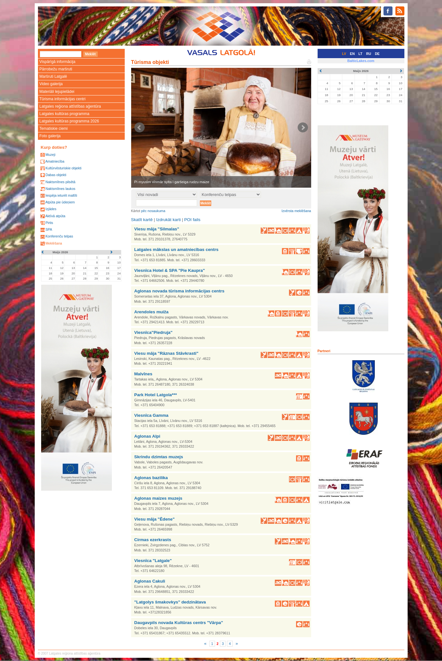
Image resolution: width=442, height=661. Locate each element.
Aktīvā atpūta (55, 216)
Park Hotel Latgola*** (155, 394)
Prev (139, 127)
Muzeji (50, 154)
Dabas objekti (55, 175)
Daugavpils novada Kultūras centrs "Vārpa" (178, 622)
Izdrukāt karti (168, 219)
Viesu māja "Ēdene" (154, 519)
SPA (48, 229)
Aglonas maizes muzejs (158, 498)
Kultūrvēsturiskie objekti (63, 168)
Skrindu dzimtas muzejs (158, 456)
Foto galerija (50, 136)
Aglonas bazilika (151, 477)
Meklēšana (53, 243)
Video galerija (51, 84)
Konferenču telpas (59, 236)
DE (377, 54)
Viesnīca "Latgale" (153, 560)
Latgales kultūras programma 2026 (69, 121)
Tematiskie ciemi (54, 128)
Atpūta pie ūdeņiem (60, 202)
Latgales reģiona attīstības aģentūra (70, 106)
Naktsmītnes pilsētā (60, 182)
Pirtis (49, 223)
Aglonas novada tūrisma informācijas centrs (179, 291)
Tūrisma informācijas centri (63, 99)
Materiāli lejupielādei (57, 91)
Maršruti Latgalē (53, 76)
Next (303, 127)
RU (368, 54)
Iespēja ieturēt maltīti (61, 195)
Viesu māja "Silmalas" (156, 229)
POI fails (192, 219)
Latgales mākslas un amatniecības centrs (176, 249)
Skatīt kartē (142, 219)
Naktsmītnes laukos (60, 189)
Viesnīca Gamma (151, 415)
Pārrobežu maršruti (56, 69)
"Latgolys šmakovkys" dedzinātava (170, 602)
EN (352, 54)
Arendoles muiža (151, 311)
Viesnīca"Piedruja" (153, 332)
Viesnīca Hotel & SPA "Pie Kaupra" (169, 270)
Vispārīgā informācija (58, 61)
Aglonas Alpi (147, 436)
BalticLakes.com (360, 61)
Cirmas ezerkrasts (152, 539)
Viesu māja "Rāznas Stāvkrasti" (166, 353)
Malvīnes (143, 373)
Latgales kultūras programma (64, 114)
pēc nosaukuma (153, 211)
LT (360, 54)
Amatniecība (54, 161)
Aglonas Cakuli (149, 581)
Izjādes (50, 209)
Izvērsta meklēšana (296, 211)
